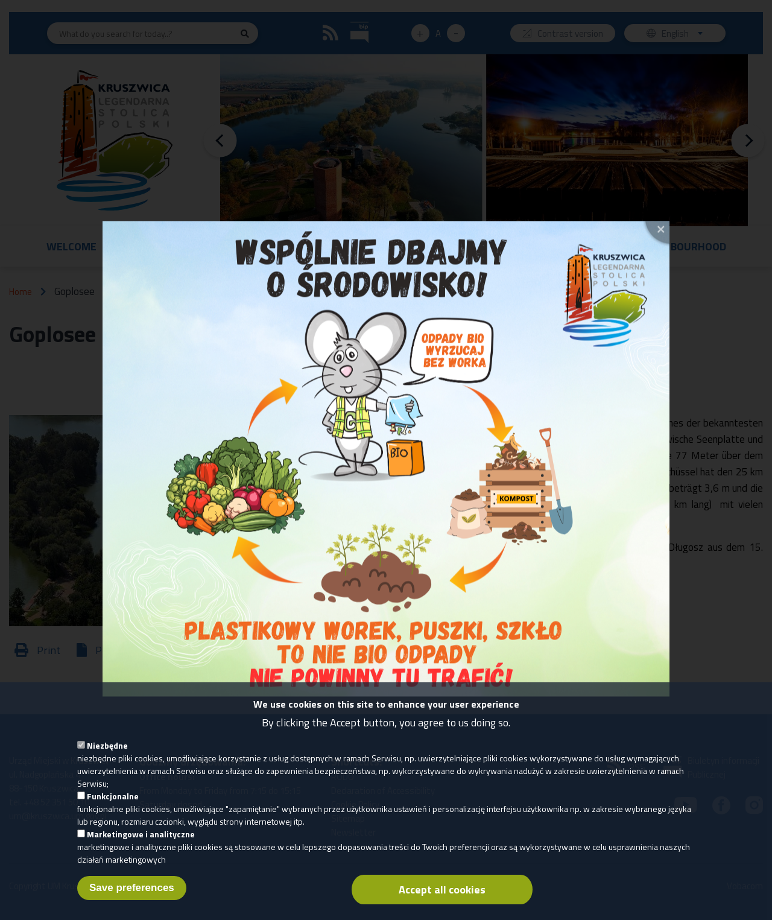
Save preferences (131, 900)
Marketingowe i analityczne (141, 846)
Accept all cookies (442, 901)
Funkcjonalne (113, 808)
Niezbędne (107, 757)
